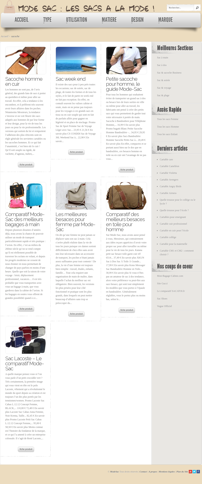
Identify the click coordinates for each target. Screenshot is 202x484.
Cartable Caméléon (169, 166)
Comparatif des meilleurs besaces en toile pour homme (125, 221)
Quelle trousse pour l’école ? (174, 210)
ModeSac (114, 471)
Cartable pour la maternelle (173, 244)
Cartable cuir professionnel (173, 223)
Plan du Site (182, 471)
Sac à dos (162, 65)
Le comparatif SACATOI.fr (171, 291)
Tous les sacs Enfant (167, 134)
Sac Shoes (162, 298)
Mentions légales (167, 471)
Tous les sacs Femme (167, 119)
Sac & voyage (164, 87)
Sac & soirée (163, 80)
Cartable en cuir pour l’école (174, 230)
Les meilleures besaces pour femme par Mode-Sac (75, 221)
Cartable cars (166, 159)
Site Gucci (162, 283)
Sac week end (70, 79)
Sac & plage (163, 95)
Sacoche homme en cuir (23, 81)
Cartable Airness (168, 193)
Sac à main (162, 57)
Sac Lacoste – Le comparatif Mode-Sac (24, 363)
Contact (143, 471)
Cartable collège (168, 237)
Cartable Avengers (169, 179)
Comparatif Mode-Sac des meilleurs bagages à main (25, 219)
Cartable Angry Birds (170, 186)
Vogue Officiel (164, 306)
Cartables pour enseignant (173, 217)
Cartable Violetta (168, 172)
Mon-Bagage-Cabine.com (170, 275)
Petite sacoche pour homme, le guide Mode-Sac (124, 84)
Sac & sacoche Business (169, 72)
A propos (153, 471)
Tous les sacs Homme (168, 126)
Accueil (4, 36)
